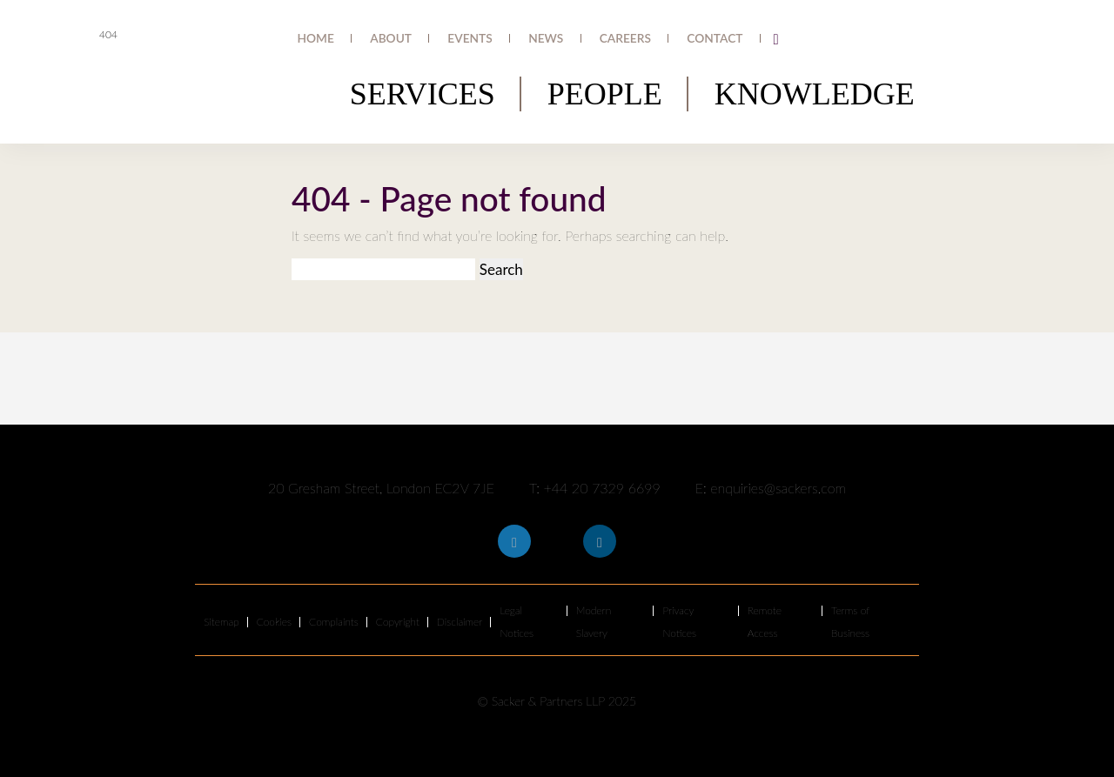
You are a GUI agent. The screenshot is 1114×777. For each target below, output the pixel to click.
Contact (725, 38)
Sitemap (221, 621)
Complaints (334, 621)
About (481, 38)
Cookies (274, 621)
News (598, 38)
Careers (658, 38)
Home (425, 38)
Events (541, 38)
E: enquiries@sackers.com (770, 487)
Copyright (397, 621)
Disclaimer (460, 621)
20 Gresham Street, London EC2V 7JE (381, 487)
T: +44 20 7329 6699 (595, 487)
